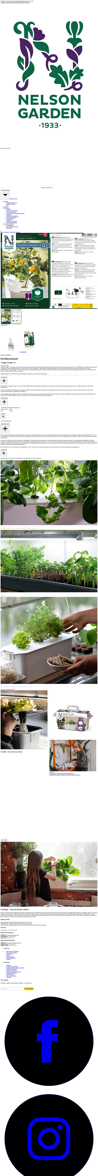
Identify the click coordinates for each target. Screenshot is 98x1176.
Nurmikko (8, 214)
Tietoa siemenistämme (11, 952)
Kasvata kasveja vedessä (12, 226)
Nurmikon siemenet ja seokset (13, 971)
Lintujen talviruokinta (11, 222)
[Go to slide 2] (16, 316)
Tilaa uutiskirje (28, 989)
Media (8, 955)
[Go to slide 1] (6, 316)
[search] (1, 231)
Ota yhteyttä (9, 954)
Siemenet (8, 209)
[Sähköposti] (12, 988)
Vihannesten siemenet (11, 202)
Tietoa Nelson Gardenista (12, 951)
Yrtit (7, 205)
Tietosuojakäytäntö (10, 958)
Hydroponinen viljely (11, 217)
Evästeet (8, 959)
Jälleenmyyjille (13, 198)
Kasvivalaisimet (10, 218)
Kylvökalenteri (10, 225)
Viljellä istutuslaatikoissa (12, 216)
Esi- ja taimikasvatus (11, 212)
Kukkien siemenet (10, 204)
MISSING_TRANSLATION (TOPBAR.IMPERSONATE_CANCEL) (15, 2)
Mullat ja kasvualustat (11, 221)
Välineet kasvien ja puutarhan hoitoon (15, 213)
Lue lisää (33, 916)
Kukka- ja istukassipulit (12, 210)
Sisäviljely (9, 220)
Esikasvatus (9, 228)
